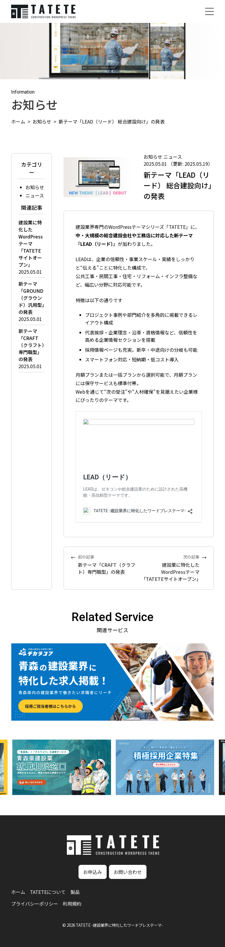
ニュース (34, 195)
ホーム (18, 121)
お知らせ (42, 121)
